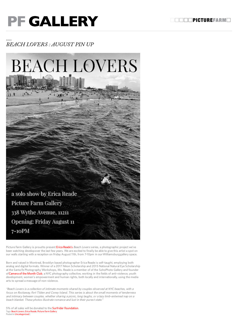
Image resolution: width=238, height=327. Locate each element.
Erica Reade (30, 311)
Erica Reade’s (64, 247)
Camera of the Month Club (25, 273)
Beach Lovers (17, 311)
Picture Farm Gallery (47, 311)
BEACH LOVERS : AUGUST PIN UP (49, 45)
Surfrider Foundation (65, 308)
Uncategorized (22, 314)
